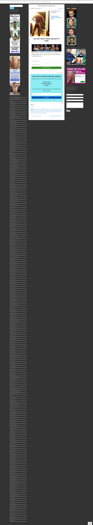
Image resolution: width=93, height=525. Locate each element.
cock (39, 110)
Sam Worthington (13, 476)
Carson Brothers (13, 162)
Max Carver (12, 399)
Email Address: (70, 96)
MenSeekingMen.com (14, 403)
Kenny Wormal (13, 343)
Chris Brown (12, 179)
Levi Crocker (12, 354)
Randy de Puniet (13, 455)
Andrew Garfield (13, 121)
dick (41, 110)
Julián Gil (11, 331)
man (42, 111)
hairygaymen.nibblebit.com (71, 87)
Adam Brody (12, 102)
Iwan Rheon (12, 279)
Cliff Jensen (12, 202)
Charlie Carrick (13, 171)
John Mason (12, 312)
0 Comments (60, 8)
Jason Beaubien (13, 300)
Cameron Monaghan (14, 160)
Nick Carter (12, 430)
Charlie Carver (13, 173)
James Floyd (12, 291)
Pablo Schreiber (13, 445)
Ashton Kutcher (13, 127)
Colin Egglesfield (13, 204)
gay (43, 110)
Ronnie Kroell (12, 468)
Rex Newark (12, 462)
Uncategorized (13, 509)
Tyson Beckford (13, 507)
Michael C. (12, 408)
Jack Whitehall (13, 281)
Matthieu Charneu (13, 393)
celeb (61, 109)
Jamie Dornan (12, 298)
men (45, 111)
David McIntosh (13, 233)
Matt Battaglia (12, 379)
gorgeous (46, 110)
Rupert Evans (12, 470)
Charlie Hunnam (13, 175)
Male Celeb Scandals (14, 11)
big (51, 109)
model (47, 111)
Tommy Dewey (13, 503)
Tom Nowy (12, 501)
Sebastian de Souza (14, 482)
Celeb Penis (24, 1)
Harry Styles (12, 273)
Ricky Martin (12, 464)
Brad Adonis (12, 150)
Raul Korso (12, 458)
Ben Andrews (12, 138)
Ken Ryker (12, 341)
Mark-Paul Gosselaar (14, 376)
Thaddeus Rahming (14, 495)
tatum (41, 113)
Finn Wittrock (12, 252)
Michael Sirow (12, 420)
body (53, 109)
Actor (11, 100)
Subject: (68, 99)
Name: (68, 93)
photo (58, 111)
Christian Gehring (13, 198)
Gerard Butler (12, 266)
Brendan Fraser (13, 154)
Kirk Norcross (12, 349)
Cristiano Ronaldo (13, 214)
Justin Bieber (12, 333)
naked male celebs (13, 426)
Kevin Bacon (12, 345)
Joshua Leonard (13, 329)
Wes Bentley (12, 514)
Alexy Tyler (12, 119)
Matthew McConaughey (14, 391)
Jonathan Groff (13, 314)
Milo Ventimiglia (13, 424)
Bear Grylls (12, 133)
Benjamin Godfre (13, 142)
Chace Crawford (13, 165)
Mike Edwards (12, 422)
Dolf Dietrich (12, 241)
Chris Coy (12, 181)
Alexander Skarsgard (14, 117)
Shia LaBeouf (12, 485)
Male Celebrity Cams (46, 1)
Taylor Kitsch (12, 491)
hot (31, 111)
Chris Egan (12, 183)
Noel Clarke (12, 439)
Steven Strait (12, 489)
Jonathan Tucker (13, 316)
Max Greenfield (13, 401)
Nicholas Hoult (13, 428)
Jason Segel (12, 306)
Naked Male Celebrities (14, 9)
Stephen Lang (12, 487)
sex (61, 111)
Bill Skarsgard (12, 144)
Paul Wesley (12, 449)
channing (36, 110)
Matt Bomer (12, 381)
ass (49, 109)
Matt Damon (12, 385)
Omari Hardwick (13, 441)
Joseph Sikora (12, 322)
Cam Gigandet (13, 158)
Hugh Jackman (13, 277)
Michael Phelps (13, 418)
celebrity (32, 110)
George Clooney (13, 264)
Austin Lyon (12, 129)
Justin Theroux (13, 335)
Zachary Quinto (13, 518)
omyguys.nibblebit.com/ (71, 88)
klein (35, 111)
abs (45, 109)
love (38, 111)
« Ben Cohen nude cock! (36, 115)
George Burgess (13, 262)
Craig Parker (12, 212)
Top (90, 523)
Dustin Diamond (13, 243)
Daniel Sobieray (13, 223)
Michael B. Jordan (13, 406)
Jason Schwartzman (14, 304)
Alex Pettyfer (12, 115)
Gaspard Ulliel (12, 258)
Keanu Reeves (13, 337)
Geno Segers (12, 260)
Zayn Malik (12, 520)
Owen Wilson (12, 443)
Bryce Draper (12, 156)
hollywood (57, 110)
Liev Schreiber (13, 362)
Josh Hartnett (12, 325)
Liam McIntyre (12, 358)
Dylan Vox (12, 246)
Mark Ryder (12, 374)
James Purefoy (13, 293)
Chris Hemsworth (13, 187)
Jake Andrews (12, 285)
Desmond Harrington (14, 237)
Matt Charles (12, 383)
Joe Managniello (13, 310)
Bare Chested (12, 131)
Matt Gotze (12, 387)
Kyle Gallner (12, 352)
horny (61, 110)
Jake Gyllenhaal (13, 287)
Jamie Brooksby (13, 295)
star (33, 113)
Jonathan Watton (13, 318)
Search (12, 8)
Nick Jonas (12, 433)
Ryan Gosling (12, 474)
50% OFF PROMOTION (14, 98)
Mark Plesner (12, 372)
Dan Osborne (12, 216)
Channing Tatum (38, 109)
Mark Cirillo (12, 368)
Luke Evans (12, 364)
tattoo (38, 113)
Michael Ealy (12, 410)
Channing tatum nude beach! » (55, 115)
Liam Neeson (12, 360)
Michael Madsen (13, 416)
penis (53, 111)
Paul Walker (12, 447)
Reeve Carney (13, 460)
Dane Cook (12, 219)
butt (55, 109)
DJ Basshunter (13, 239)
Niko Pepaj (12, 437)
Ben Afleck (12, 135)
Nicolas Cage (12, 435)
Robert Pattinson (13, 466)
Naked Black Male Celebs (34, 1)
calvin (58, 109)
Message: (68, 101)
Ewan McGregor (13, 250)
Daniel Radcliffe (13, 221)
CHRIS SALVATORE (14, 194)
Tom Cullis (12, 497)
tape (35, 113)
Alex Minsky (12, 113)
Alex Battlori (12, 108)
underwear (44, 113)
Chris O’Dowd (12, 189)
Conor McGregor (13, 210)
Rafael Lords (12, 451)
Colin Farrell (12, 206)
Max (10, 395)
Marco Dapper (12, 366)
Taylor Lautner (12, 493)
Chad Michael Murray (14, 167)
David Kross (12, 231)
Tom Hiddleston (13, 499)
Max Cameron (12, 397)
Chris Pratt (12, 192)
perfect (55, 111)
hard (50, 110)
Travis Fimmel (12, 505)
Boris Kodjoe (12, 148)
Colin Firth (12, 208)
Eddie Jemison (13, 248)
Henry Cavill (12, 275)
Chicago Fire (12, 177)
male (40, 111)
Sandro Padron (13, 478)
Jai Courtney (12, 283)
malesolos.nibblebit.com (71, 89)
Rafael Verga (12, 453)
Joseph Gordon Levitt (14, 320)
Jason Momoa (12, 302)
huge (33, 111)
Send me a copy (70, 109)
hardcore (53, 110)
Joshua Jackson (13, 327)
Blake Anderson (13, 146)
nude (50, 111)
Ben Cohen (12, 140)
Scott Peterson (13, 480)
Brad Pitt (11, 152)
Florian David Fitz (13, 254)
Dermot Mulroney (13, 235)
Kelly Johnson (12, 339)
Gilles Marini (12, 268)
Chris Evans (12, 185)
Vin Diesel (12, 512)
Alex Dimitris (12, 110)
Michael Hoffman (13, 412)
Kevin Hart (12, 347)
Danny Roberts (13, 225)
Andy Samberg (13, 123)
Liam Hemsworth (13, 356)
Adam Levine (12, 104)
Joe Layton (12, 308)
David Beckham (13, 229)
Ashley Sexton (13, 125)
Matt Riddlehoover (13, 389)
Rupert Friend (12, 472)
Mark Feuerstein (13, 370)
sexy (31, 113)
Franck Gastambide (14, 256)
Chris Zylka (12, 196)
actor (47, 109)
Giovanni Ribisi (13, 270)
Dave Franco (12, 227)
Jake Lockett (12, 289)
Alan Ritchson (12, 106)
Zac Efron (12, 516)
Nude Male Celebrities (16, 1)
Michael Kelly (12, 414)
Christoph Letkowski (14, 200)
